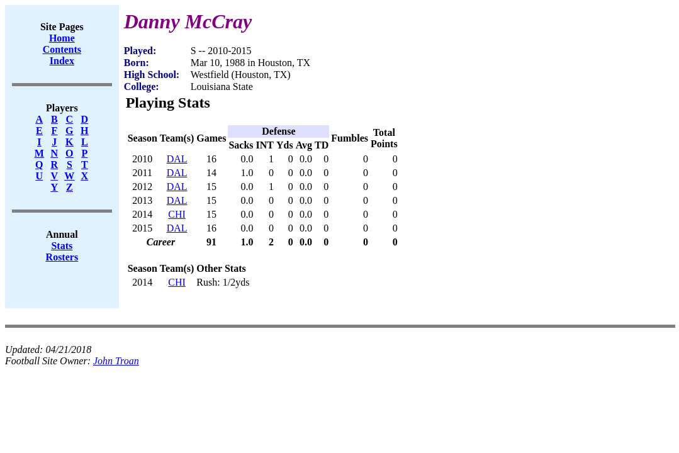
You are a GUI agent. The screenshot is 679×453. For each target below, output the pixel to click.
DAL (177, 159)
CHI (177, 214)
